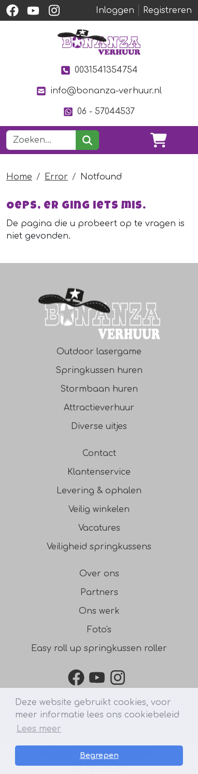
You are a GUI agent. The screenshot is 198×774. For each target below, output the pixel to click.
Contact (99, 453)
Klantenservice (99, 472)
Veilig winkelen (99, 509)
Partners (99, 592)
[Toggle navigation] (183, 140)
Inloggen (115, 10)
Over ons (99, 573)
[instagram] (54, 10)
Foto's (99, 629)
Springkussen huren (99, 370)
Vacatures (99, 528)
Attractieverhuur (99, 407)
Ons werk (99, 611)
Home (19, 177)
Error (56, 177)
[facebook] (12, 10)
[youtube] (33, 10)
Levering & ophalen (99, 490)
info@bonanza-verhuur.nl (99, 91)
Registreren (167, 10)
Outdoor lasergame (99, 351)
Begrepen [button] (99, 755)
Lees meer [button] (39, 729)
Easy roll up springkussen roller (99, 648)
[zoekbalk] (41, 140)
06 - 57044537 (99, 112)
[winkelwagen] (158, 140)
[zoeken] (87, 140)
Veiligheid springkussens (99, 546)
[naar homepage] (99, 42)
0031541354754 (98, 70)
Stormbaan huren (99, 389)
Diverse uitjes (99, 426)
